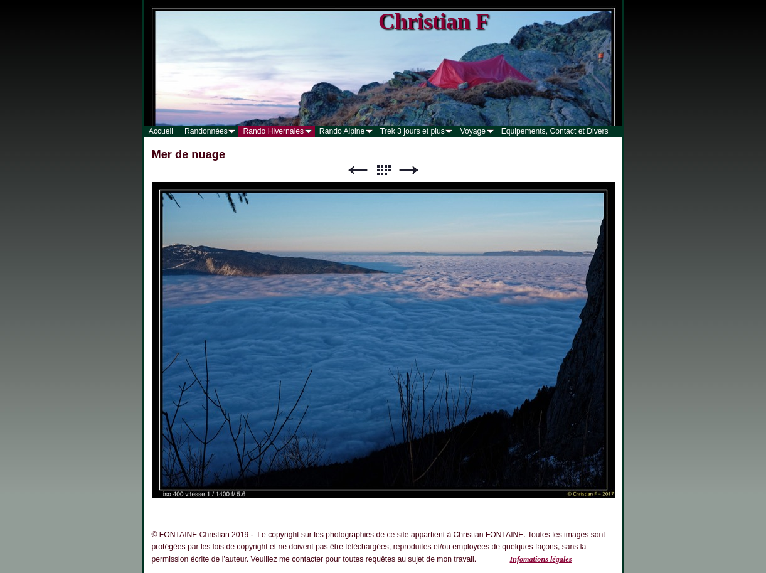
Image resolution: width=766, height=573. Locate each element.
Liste (383, 170)
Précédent (357, 170)
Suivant (409, 170)
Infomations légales (540, 559)
